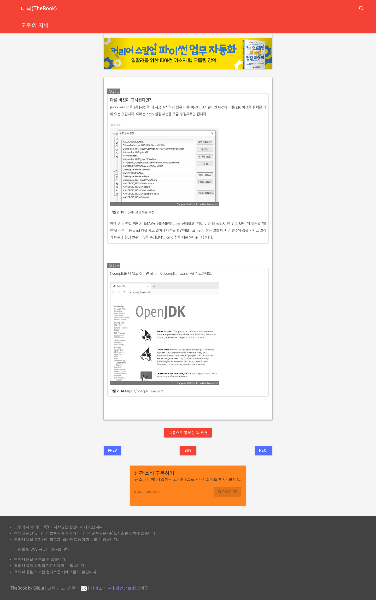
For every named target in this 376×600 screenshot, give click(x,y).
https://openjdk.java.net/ (170, 274)
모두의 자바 (35, 25)
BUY (187, 450)
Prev (112, 450)
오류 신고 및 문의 (67, 588)
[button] (116, 53)
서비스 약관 (101, 588)
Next (263, 450)
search (361, 8)
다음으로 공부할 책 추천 (188, 433)
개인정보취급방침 (132, 588)
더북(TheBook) (39, 8)
